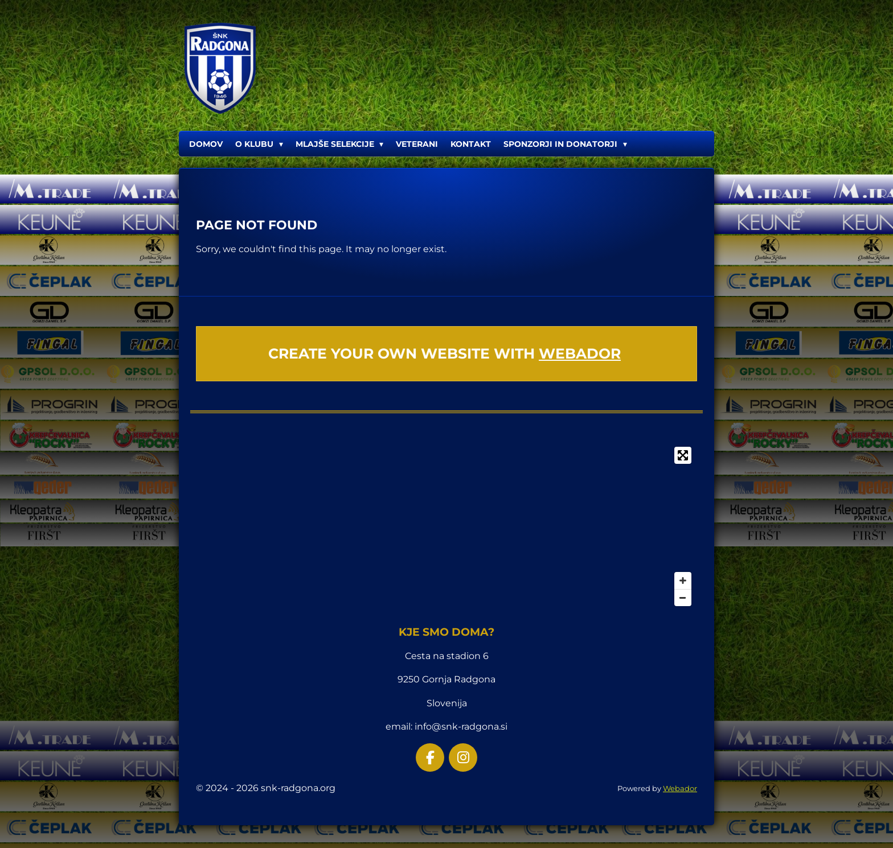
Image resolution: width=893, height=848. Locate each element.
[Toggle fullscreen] (682, 455)
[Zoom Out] (682, 597)
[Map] (446, 526)
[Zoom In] (682, 580)
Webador (580, 353)
